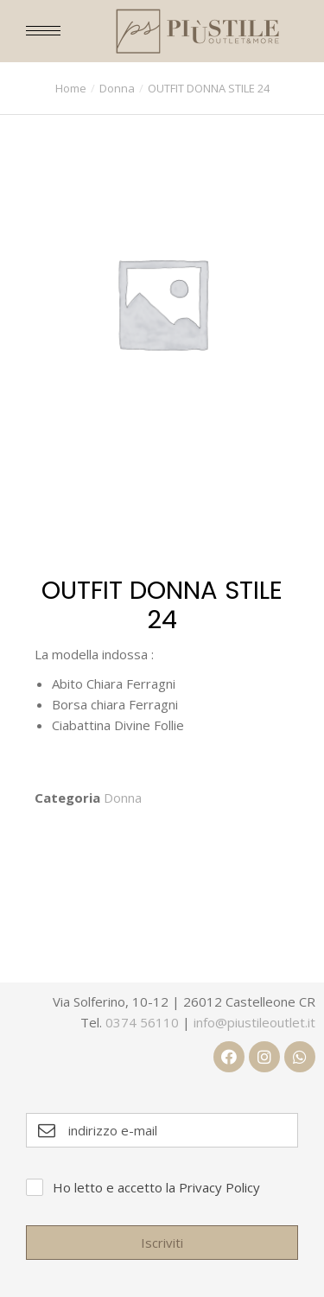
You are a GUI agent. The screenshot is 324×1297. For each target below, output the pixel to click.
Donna (123, 797)
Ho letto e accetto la (156, 1187)
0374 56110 (142, 1022)
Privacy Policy (219, 1187)
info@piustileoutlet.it (254, 1022)
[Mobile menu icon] (43, 30)
